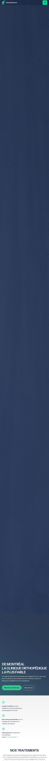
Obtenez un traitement (11, 688)
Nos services (29, 688)
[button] (45, 2)
